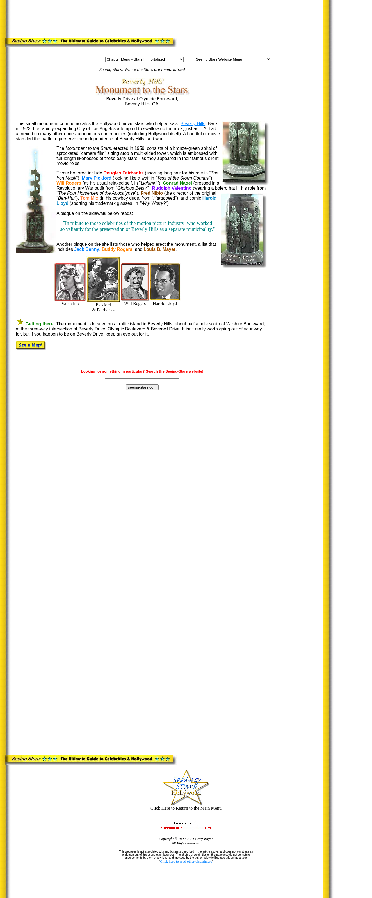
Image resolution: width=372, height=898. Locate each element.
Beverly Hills (193, 123)
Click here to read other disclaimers (186, 861)
